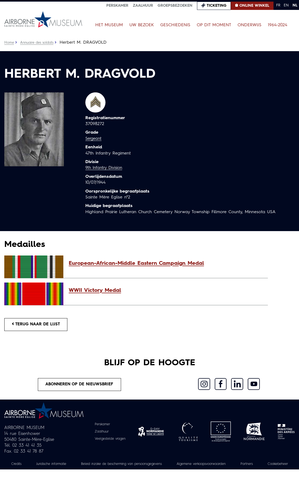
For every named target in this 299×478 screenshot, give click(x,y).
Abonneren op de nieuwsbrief (79, 386)
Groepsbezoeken (175, 5)
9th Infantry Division (105, 168)
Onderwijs (249, 25)
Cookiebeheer (149, 472)
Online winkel (254, 5)
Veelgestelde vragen (110, 441)
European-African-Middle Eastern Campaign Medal (136, 263)
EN (286, 5)
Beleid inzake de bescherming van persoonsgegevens (137, 466)
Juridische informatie (58, 466)
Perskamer (117, 5)
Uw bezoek (141, 25)
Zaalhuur (143, 5)
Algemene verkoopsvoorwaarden (227, 466)
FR (278, 5)
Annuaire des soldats (39, 42)
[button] (165, 263)
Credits (20, 466)
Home (9, 42)
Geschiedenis (175, 25)
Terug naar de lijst (38, 325)
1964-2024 (277, 25)
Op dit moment (214, 25)
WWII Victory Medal (95, 290)
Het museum (109, 25)
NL (295, 5)
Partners (278, 466)
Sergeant (94, 139)
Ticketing (217, 5)
